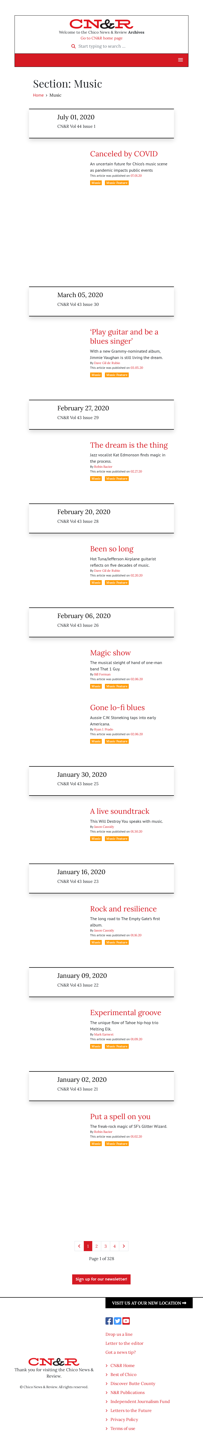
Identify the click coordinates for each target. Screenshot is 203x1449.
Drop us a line (119, 1334)
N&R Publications (127, 1392)
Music (96, 183)
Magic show (110, 652)
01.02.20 (136, 1136)
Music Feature (116, 183)
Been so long (111, 548)
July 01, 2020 (76, 117)
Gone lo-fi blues (117, 707)
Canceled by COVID (124, 153)
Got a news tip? (120, 1352)
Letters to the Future (131, 1410)
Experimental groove (125, 1012)
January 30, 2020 (82, 774)
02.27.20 (136, 471)
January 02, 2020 (82, 1079)
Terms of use (122, 1428)
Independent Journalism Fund (140, 1401)
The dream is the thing (129, 445)
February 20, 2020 (83, 512)
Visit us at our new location (149, 1303)
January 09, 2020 (82, 975)
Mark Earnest (104, 1034)
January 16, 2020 (81, 872)
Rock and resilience (123, 909)
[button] (181, 60)
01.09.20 (136, 1039)
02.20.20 (136, 575)
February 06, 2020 (84, 616)
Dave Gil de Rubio (107, 363)
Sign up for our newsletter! (101, 1279)
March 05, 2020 (80, 295)
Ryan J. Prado (103, 729)
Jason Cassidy (104, 827)
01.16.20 (136, 935)
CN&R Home (122, 1365)
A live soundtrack (119, 811)
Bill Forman (102, 674)
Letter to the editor (124, 1343)
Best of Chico (123, 1374)
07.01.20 (136, 176)
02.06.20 (137, 679)
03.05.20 (137, 368)
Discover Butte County (132, 1383)
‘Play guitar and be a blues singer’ (124, 336)
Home (38, 95)
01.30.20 (136, 831)
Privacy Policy (124, 1419)
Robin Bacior (103, 467)
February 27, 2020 (83, 408)
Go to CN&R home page (102, 38)
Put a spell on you (120, 1116)
